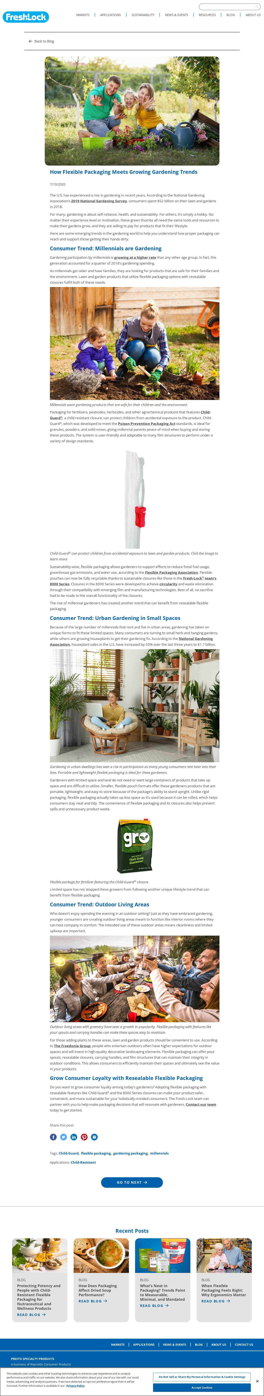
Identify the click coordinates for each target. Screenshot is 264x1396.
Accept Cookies (202, 1389)
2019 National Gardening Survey (99, 201)
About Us (253, 15)
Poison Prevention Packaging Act (146, 423)
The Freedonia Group (72, 1045)
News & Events (176, 15)
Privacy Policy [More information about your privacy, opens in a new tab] (75, 1387)
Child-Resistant (83, 1162)
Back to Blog (41, 41)
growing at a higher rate (135, 257)
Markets (83, 15)
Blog (230, 15)
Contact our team (201, 1104)
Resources (207, 15)
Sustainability (143, 15)
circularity (168, 584)
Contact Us (244, 1345)
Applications (110, 15)
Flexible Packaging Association (171, 572)
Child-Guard (69, 1153)
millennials (159, 1153)
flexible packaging (96, 1153)
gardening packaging (130, 1153)
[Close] (257, 1382)
